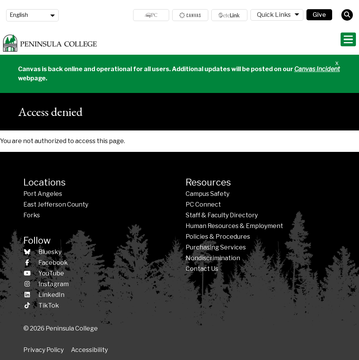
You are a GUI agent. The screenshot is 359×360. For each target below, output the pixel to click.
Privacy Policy (43, 349)
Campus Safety (207, 193)
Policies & (218, 236)
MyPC (151, 15)
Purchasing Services (216, 247)
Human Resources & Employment (234, 226)
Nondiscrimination (213, 258)
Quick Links (274, 14)
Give (319, 14)
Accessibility (89, 349)
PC (203, 204)
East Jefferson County (55, 204)
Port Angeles (42, 193)
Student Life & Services (287, 42)
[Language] (32, 15)
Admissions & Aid (140, 42)
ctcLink (229, 15)
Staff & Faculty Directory (222, 215)
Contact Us (202, 268)
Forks (31, 215)
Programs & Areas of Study (209, 42)
